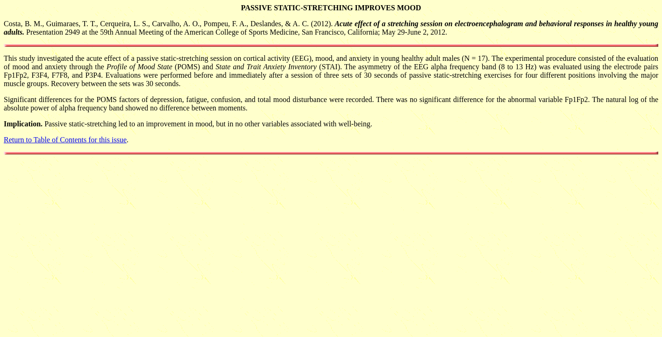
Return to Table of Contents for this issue (65, 140)
